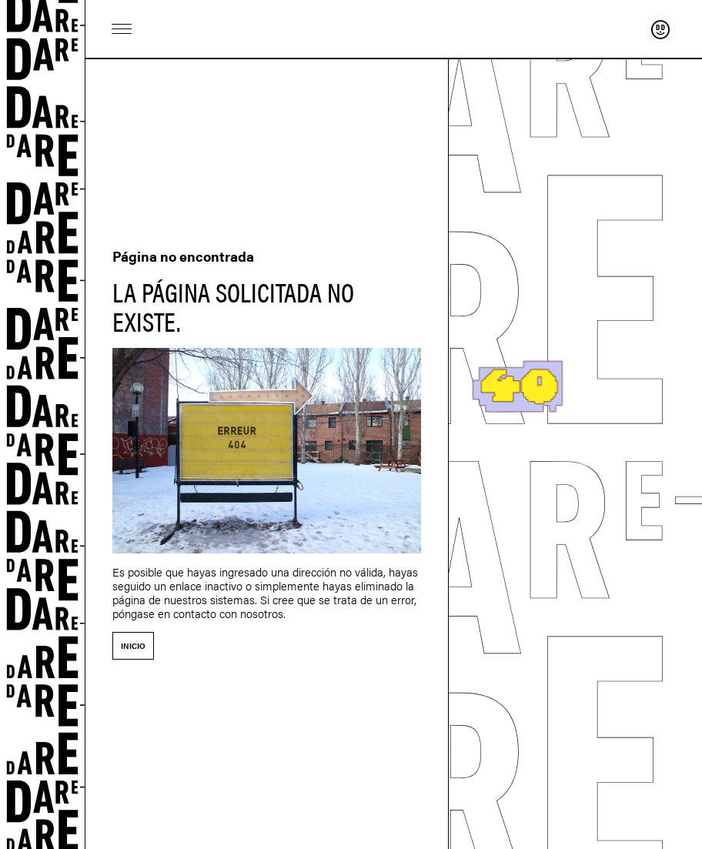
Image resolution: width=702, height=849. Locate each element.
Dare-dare (42, 424)
